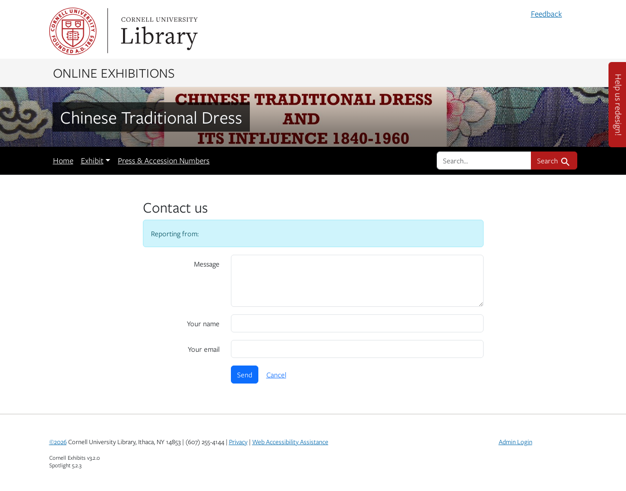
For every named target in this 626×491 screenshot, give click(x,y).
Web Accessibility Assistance (290, 441)
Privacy (238, 441)
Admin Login (515, 441)
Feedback (546, 14)
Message (207, 263)
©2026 (58, 441)
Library (158, 31)
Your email (204, 349)
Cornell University (73, 31)
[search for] (484, 161)
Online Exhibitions (114, 72)
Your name (203, 323)
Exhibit (92, 160)
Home (63, 160)
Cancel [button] (276, 374)
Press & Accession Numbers (164, 160)
